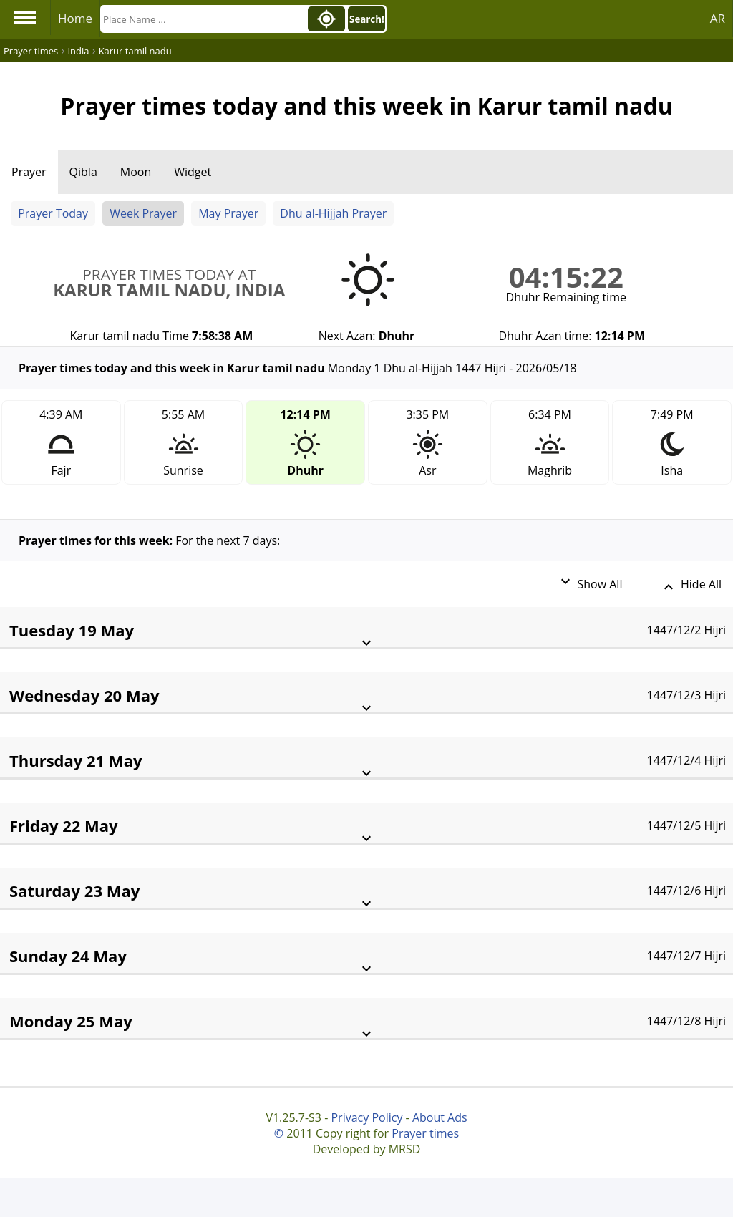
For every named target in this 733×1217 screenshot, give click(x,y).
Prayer (29, 172)
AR (717, 18)
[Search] (203, 18)
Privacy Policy (366, 1117)
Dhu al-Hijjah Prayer (333, 213)
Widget (192, 172)
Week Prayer (143, 213)
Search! (366, 19)
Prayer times (425, 1133)
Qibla (83, 172)
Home (75, 18)
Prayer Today (53, 213)
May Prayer (228, 213)
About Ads (439, 1117)
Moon (135, 172)
